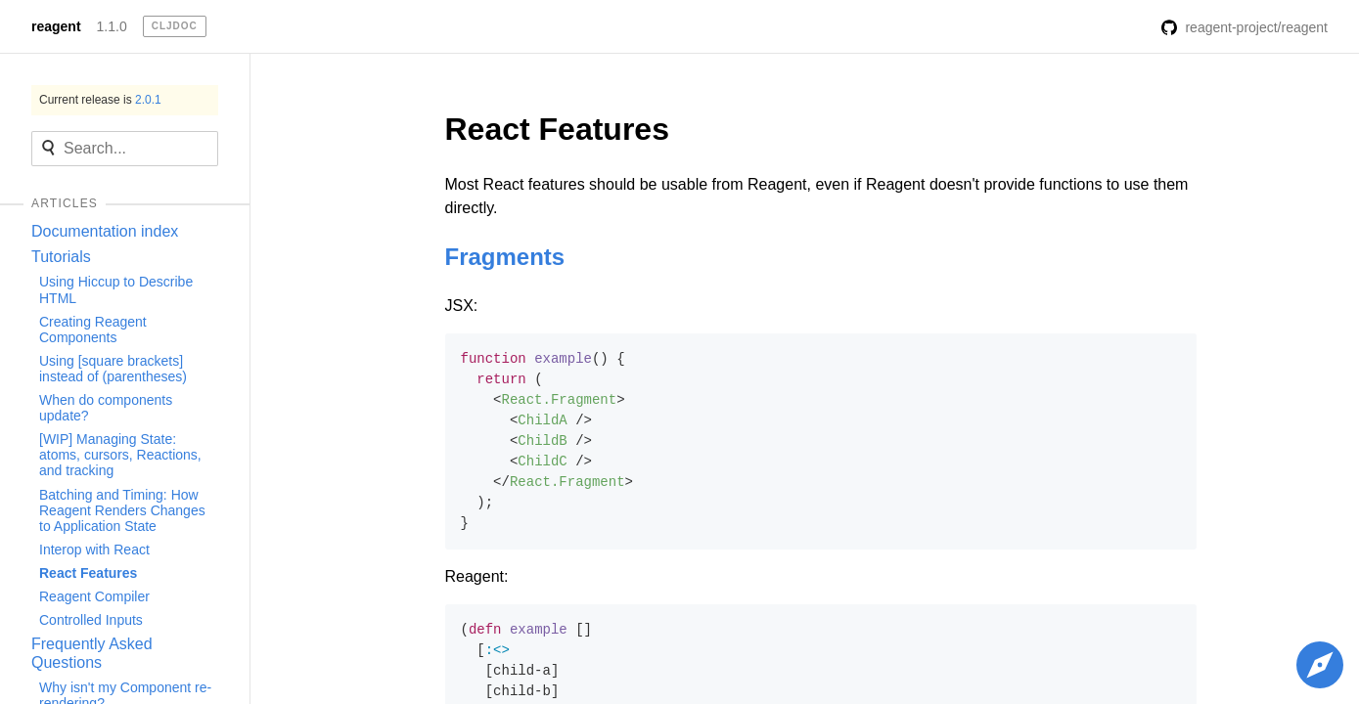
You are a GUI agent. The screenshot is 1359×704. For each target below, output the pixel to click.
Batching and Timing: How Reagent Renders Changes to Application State (122, 510)
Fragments (505, 256)
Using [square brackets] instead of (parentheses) (113, 368)
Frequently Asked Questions (92, 653)
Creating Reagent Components (93, 329)
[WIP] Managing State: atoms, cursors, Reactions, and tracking (120, 454)
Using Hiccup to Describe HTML (116, 289)
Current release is (100, 100)
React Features (88, 573)
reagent (56, 26)
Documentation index (104, 231)
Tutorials (61, 256)
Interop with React (94, 549)
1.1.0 (112, 26)
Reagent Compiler (94, 596)
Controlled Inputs (91, 620)
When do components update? (105, 407)
